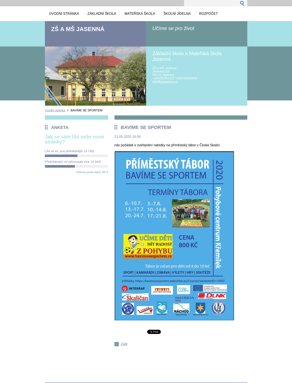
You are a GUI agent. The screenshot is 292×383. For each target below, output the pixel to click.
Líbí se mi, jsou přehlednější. (69, 151)
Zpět (124, 344)
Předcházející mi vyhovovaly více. (73, 161)
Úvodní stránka (55, 110)
